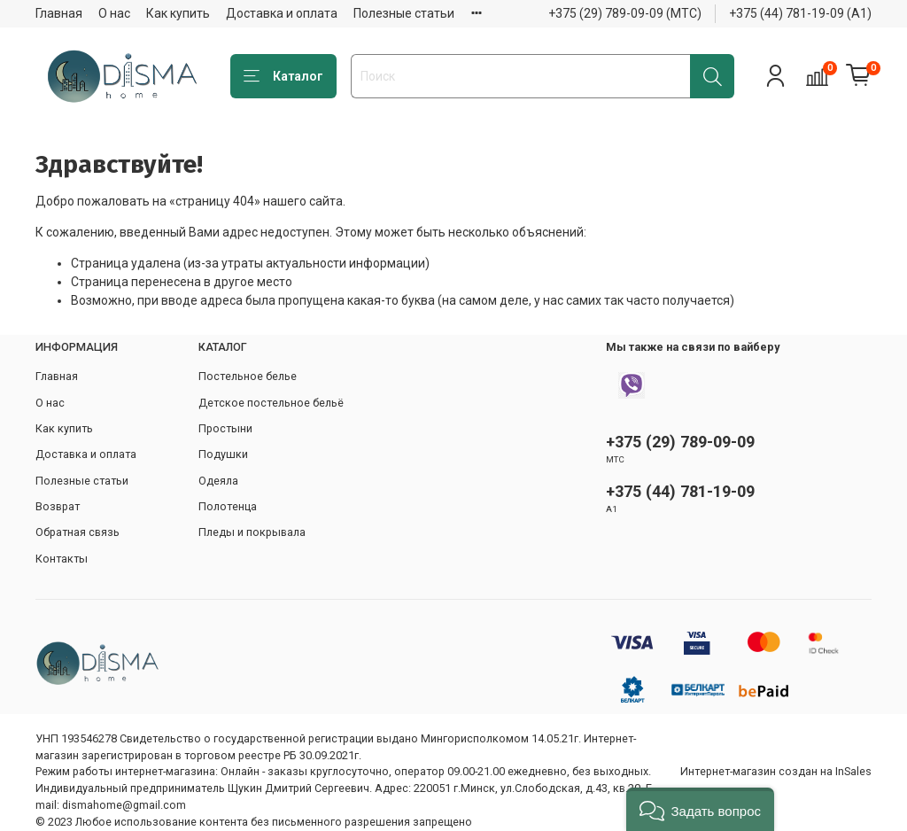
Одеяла (218, 480)
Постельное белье (247, 376)
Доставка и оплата (281, 13)
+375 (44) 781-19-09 (680, 491)
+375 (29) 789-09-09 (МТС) (625, 13)
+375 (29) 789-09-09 (680, 441)
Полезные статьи (403, 13)
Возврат (57, 506)
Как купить (178, 13)
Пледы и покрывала (252, 532)
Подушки (223, 454)
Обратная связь (77, 532)
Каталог (283, 77)
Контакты (61, 558)
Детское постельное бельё (271, 402)
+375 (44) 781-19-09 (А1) (800, 13)
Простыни (225, 428)
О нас (114, 13)
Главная (58, 13)
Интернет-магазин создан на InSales (776, 771)
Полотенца (227, 506)
